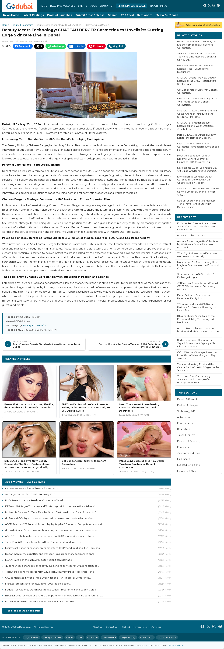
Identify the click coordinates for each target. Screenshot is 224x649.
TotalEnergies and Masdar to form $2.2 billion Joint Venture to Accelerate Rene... (50, 571)
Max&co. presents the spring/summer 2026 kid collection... (38, 583)
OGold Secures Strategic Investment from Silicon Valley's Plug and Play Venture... (198, 355)
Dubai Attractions (167, 637)
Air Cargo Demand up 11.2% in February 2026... (31, 494)
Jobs (93, 6)
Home (43, 6)
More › (215, 35)
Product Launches (59, 15)
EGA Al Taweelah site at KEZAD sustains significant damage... (39, 559)
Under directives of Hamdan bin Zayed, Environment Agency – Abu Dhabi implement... (196, 343)
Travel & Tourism (186, 435)
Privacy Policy (141, 627)
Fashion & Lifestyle (187, 405)
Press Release (109, 637)
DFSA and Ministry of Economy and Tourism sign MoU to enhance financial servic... (51, 506)
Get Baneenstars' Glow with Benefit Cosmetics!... (33, 488)
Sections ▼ (144, 15)
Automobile (184, 417)
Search (112, 15)
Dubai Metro (146, 637)
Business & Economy (189, 441)
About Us (97, 627)
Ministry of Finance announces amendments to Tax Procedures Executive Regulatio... (53, 547)
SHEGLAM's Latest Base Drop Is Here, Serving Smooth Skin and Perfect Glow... (198, 191)
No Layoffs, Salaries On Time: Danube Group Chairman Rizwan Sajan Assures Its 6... (51, 512)
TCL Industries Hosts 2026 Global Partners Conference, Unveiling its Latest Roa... (196, 307)
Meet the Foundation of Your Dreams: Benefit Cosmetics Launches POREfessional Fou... (194, 158)
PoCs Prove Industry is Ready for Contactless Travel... (34, 500)
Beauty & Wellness (62, 6)
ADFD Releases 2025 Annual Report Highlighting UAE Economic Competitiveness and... (54, 524)
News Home (11, 15)
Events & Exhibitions (188, 465)
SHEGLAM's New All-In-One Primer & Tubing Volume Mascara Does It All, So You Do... (197, 56)
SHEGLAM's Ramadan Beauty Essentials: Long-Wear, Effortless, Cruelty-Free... (195, 125)
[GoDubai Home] (19, 6)
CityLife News (31, 637)
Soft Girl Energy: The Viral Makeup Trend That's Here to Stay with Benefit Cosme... (196, 203)
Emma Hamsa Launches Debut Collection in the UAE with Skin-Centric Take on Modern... (194, 179)
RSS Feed (127, 15)
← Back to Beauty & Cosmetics (22, 610)
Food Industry (185, 423)
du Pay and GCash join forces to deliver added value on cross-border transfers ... (50, 518)
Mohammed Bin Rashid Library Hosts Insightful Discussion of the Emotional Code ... (198, 265)
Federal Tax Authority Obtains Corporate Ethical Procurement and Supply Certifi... (51, 589)
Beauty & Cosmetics (22, 25)
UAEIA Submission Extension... (194, 235)
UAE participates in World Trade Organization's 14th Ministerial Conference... (48, 577)
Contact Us (111, 627)
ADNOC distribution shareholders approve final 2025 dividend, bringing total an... (50, 536)
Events (82, 6)
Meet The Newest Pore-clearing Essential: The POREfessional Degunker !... (195, 68)
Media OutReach (167, 15)
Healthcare (183, 459)
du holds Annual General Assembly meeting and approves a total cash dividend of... (52, 530)
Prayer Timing (158, 6)
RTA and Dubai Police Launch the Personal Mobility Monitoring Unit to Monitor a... (197, 319)
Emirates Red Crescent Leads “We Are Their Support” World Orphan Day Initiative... (196, 226)
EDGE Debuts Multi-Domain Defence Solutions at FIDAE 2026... (40, 601)
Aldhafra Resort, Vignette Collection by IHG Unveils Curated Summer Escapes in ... (197, 244)
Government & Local (189, 453)
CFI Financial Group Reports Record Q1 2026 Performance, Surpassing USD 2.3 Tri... (197, 286)
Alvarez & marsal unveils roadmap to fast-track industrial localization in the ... (198, 331)
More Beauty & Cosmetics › (152, 358)
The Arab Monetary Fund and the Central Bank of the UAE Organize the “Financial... (198, 367)
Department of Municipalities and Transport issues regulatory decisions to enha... (50, 553)
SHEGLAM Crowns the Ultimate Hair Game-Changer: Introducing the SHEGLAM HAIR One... (197, 113)
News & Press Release (131, 6)
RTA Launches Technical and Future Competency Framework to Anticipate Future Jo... (54, 595)
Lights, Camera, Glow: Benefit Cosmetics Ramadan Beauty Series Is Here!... (198, 146)
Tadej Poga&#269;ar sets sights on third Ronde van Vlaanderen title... (44, 542)
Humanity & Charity (188, 471)
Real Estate (183, 429)
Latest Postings (33, 15)
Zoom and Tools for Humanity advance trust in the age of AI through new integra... (194, 379)
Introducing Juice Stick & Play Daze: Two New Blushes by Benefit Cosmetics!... (197, 101)
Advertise (156, 627)
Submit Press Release (89, 15)
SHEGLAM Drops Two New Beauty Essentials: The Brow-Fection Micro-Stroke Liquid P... (197, 80)
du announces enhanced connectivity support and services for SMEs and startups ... (52, 565)
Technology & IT (186, 411)
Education (107, 6)
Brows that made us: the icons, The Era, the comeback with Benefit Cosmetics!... (196, 44)
